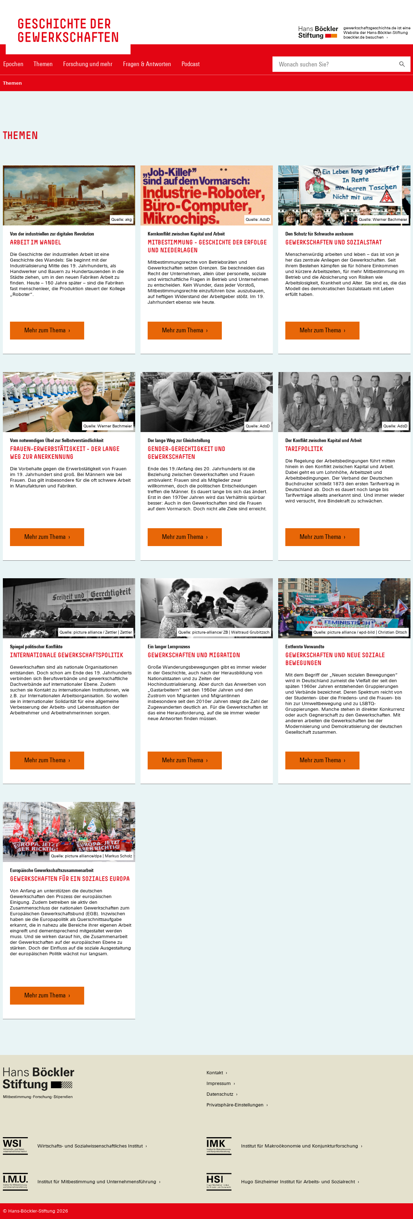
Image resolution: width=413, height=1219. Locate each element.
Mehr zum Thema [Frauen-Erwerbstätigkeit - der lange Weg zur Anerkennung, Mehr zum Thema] (45, 536)
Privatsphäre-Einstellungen (235, 1104)
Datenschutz (219, 1094)
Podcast (191, 64)
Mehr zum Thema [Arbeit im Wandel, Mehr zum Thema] (45, 330)
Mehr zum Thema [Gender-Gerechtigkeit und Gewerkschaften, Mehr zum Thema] (182, 536)
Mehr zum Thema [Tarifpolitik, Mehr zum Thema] (320, 536)
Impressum (218, 1083)
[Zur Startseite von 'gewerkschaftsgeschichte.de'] (68, 38)
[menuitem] (13, 68)
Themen (43, 64)
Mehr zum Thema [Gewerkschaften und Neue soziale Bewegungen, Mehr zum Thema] (320, 760)
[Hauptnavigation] (101, 64)
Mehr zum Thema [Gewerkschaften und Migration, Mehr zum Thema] (182, 760)
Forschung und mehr (87, 64)
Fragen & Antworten (147, 64)
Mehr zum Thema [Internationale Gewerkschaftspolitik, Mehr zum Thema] (45, 760)
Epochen (13, 64)
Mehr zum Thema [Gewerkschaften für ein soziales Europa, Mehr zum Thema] (45, 995)
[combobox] (333, 64)
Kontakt (214, 1072)
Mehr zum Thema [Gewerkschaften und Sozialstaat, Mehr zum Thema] (320, 330)
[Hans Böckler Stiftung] (38, 1097)
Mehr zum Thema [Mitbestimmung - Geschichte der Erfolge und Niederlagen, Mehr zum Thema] (182, 330)
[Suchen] (402, 64)
